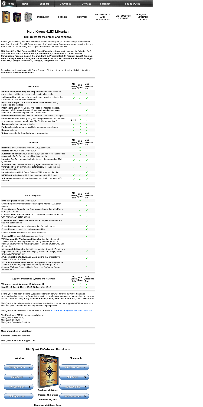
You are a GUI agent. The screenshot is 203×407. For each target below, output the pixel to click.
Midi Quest (17, 377)
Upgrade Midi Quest (48, 395)
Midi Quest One (73, 396)
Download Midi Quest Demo (48, 405)
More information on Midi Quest (16, 331)
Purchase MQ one (48, 399)
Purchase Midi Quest (48, 390)
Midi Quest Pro (17, 367)
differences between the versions (17, 72)
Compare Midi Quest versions (15, 336)
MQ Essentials (17, 386)
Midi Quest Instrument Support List (18, 340)
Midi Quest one (17, 396)
